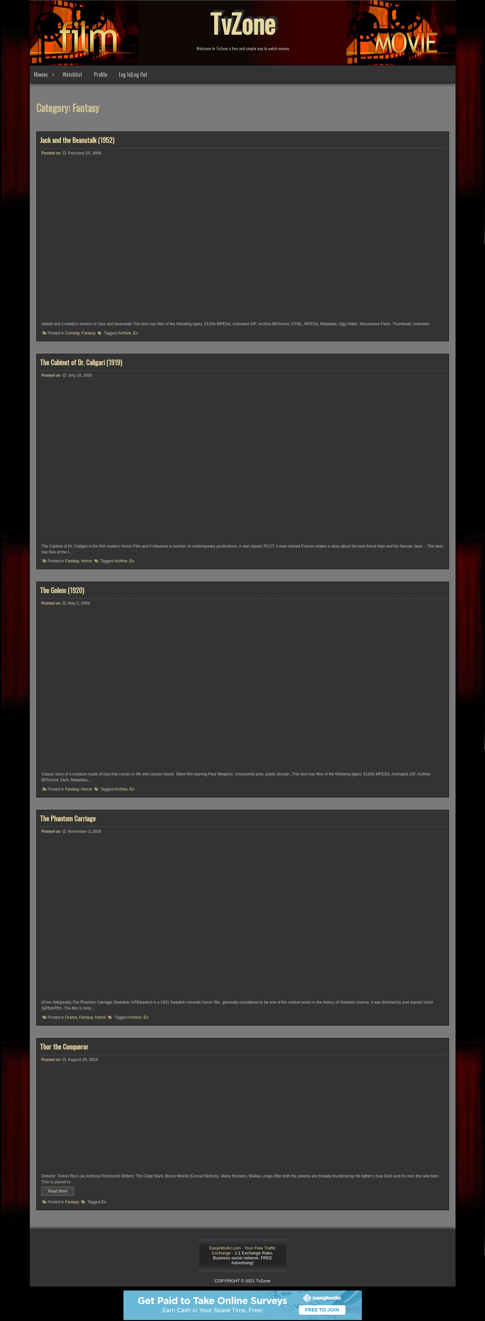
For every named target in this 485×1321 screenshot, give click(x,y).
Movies (41, 74)
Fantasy (89, 333)
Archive (124, 333)
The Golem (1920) (62, 590)
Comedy (72, 333)
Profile (100, 74)
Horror (86, 561)
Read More (57, 1191)
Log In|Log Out (133, 74)
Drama (71, 1017)
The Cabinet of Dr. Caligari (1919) (81, 362)
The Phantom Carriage (68, 818)
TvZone (242, 23)
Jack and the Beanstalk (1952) (77, 140)
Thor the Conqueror (64, 1046)
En (135, 333)
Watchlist (72, 74)
